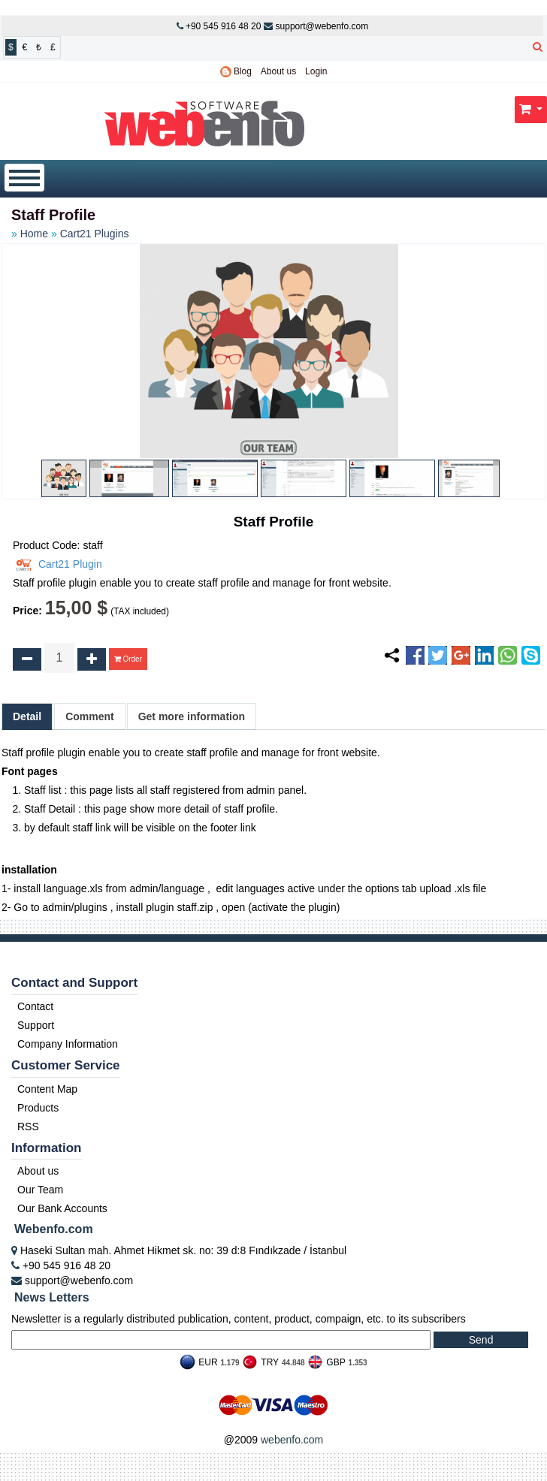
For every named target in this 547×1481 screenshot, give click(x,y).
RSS (28, 1127)
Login (316, 71)
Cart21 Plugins (94, 234)
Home (34, 234)
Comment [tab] (89, 716)
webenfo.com (292, 1440)
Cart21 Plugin (57, 564)
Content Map (47, 1089)
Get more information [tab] (191, 716)
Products (38, 1108)
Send (481, 1340)
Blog (236, 71)
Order (128, 659)
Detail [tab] (27, 716)
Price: (27, 611)
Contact (35, 1006)
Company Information (67, 1044)
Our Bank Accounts (62, 1208)
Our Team (40, 1190)
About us (278, 71)
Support (35, 1025)
